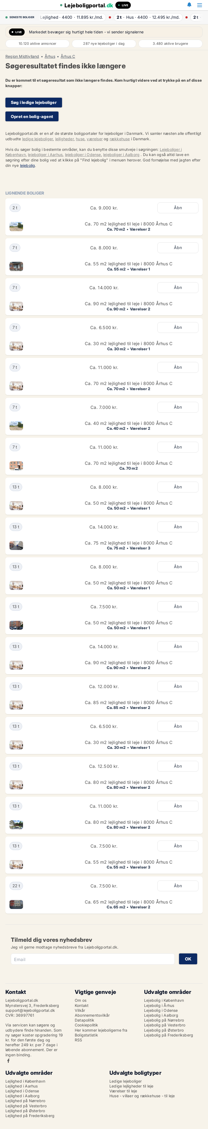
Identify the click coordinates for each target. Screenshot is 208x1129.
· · (69, 17)
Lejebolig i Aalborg (161, 1015)
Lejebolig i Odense (161, 1010)
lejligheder (64, 138)
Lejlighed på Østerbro (25, 1110)
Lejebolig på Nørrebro (164, 1020)
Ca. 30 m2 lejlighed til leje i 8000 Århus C (129, 343)
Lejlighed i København (25, 1081)
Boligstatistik (86, 1035)
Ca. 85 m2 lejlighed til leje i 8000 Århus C (129, 702)
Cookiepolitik (86, 1025)
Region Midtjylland (22, 56)
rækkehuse (120, 138)
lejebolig (27, 165)
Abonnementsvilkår (92, 1015)
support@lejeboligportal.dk (30, 1010)
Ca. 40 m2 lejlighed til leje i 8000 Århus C (129, 423)
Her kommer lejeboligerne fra (101, 1030)
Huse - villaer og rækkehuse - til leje (142, 1095)
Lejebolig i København (164, 1000)
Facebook (8, 1060)
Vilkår (80, 1010)
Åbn (178, 207)
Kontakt (82, 1005)
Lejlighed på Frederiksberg (29, 1115)
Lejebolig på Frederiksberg (168, 1035)
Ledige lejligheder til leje (131, 1086)
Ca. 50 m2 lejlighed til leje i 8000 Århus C (129, 503)
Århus (50, 56)
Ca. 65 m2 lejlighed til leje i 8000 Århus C (129, 901)
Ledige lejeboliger (125, 1081)
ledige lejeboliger (37, 138)
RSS (78, 1040)
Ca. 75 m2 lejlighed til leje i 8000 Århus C (129, 542)
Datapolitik (84, 1020)
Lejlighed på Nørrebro (25, 1100)
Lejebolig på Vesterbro (164, 1025)
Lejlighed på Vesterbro (26, 1105)
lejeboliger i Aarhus (45, 154)
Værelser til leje (123, 1091)
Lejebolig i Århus (159, 1005)
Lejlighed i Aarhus (21, 1086)
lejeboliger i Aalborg (121, 154)
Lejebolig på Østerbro (164, 1030)
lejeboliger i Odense (83, 154)
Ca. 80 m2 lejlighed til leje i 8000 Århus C (129, 782)
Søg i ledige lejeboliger (34, 102)
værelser (95, 138)
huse (80, 138)
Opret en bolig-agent (32, 116)
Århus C (68, 56)
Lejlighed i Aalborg (22, 1095)
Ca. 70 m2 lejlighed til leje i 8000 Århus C (129, 223)
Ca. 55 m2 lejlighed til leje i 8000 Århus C (129, 263)
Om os (80, 1000)
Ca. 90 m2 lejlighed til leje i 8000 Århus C (129, 303)
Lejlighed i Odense (22, 1091)
